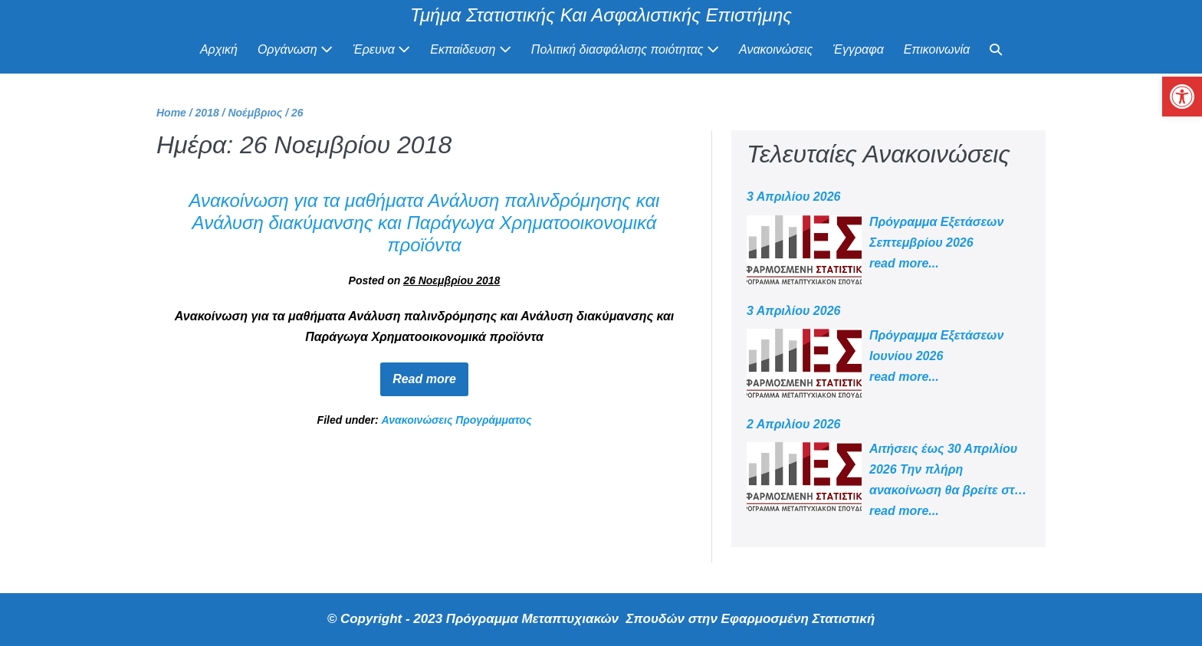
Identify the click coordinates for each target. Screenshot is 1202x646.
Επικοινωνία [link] (937, 49)
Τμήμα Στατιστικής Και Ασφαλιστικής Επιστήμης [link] (601, 15)
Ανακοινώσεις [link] (776, 49)
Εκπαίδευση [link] (470, 49)
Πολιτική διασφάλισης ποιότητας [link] (625, 49)
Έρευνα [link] (381, 49)
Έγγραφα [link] (858, 49)
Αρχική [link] (219, 49)
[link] (1182, 96)
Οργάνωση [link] (295, 49)
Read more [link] (430, 373)
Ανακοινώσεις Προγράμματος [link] (457, 420)
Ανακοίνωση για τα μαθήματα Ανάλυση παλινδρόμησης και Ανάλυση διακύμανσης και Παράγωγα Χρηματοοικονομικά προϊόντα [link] (424, 222)
